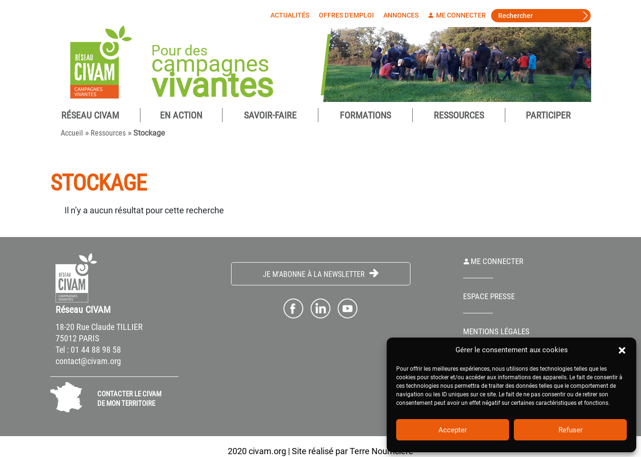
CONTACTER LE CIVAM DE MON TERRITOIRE (129, 399)
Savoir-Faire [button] (270, 115)
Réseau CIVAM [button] (90, 115)
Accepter (452, 430)
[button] (622, 350)
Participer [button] (548, 115)
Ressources (459, 115)
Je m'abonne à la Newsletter (321, 274)
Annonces (400, 15)
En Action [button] (181, 115)
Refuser (570, 430)
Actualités (289, 15)
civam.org (267, 451)
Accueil (72, 132)
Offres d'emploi (346, 15)
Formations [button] (365, 115)
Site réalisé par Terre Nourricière (352, 451)
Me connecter (457, 15)
